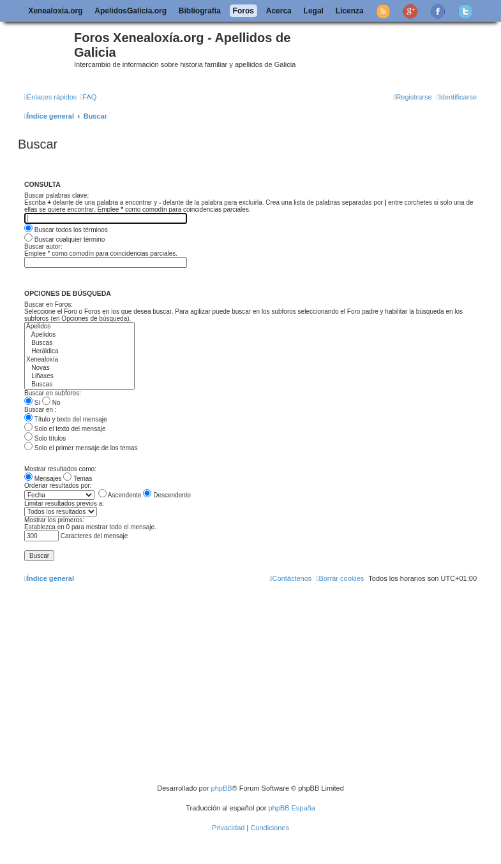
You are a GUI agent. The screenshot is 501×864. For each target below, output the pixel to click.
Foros (243, 10)
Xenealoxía (79, 360)
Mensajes (43, 478)
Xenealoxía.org (55, 10)
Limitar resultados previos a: (64, 503)
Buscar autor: (43, 246)
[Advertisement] (261, 688)
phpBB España (291, 808)
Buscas (79, 343)
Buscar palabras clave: (56, 195)
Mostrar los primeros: (54, 520)
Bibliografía (200, 10)
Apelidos (79, 327)
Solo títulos (45, 438)
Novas (79, 368)
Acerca (279, 10)
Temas (77, 478)
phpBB (221, 788)
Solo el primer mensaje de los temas (81, 447)
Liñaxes (79, 376)
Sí (32, 402)
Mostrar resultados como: (60, 468)
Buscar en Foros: (48, 304)
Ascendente (120, 495)
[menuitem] (88, 97)
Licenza (350, 10)
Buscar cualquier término (64, 239)
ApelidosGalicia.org (130, 10)
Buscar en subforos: (52, 393)
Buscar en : (40, 409)
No (51, 402)
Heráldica (79, 352)
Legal (314, 10)
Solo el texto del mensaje (65, 428)
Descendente (167, 495)
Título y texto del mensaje (65, 419)
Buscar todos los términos (66, 229)
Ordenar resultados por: (58, 485)
